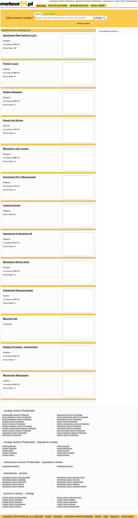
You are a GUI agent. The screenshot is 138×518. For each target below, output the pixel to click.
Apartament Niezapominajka (18, 290)
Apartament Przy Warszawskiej (19, 177)
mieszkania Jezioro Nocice (13, 484)
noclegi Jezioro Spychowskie (13, 504)
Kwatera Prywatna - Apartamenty (20, 347)
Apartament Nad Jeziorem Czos (19, 35)
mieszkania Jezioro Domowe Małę (16, 477)
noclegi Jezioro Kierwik (66, 504)
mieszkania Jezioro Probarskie (69, 426)
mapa (105, 516)
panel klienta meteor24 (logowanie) (79, 516)
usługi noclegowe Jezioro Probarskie (71, 433)
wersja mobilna (127, 516)
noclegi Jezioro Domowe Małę (14, 497)
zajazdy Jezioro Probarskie (67, 435)
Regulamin (58, 516)
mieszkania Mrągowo (10, 466)
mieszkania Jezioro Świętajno (14, 480)
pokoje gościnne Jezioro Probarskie (16, 430)
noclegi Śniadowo (9, 448)
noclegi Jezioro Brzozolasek (68, 506)
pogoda (98, 516)
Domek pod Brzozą (13, 120)
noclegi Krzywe (63, 451)
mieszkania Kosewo (65, 466)
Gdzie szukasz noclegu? (19, 17)
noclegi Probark (63, 455)
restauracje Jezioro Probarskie (14, 433)
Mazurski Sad (10, 319)
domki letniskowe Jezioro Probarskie (17, 419)
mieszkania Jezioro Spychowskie (70, 482)
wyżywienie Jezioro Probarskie (69, 419)
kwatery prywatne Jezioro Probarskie (17, 426)
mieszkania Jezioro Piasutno (68, 480)
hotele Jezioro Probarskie (67, 422)
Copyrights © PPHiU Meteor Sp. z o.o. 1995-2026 (23, 516)
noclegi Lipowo (8, 455)
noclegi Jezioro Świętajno (12, 500)
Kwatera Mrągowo (12, 92)
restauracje (114, 516)
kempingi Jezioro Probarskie (13, 424)
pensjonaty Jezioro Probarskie (69, 428)
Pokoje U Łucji (10, 64)
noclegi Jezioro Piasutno (12, 502)
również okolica (83, 23)
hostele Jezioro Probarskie (13, 422)
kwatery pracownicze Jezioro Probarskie (73, 424)
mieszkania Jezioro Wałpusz (68, 484)
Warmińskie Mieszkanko (16, 375)
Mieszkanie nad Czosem (16, 149)
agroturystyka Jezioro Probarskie (15, 415)
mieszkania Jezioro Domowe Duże (71, 477)
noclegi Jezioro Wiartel (66, 500)
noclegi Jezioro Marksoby (67, 502)
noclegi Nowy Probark (65, 453)
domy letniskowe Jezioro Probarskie (16, 417)
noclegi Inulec (7, 451)
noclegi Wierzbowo (64, 448)
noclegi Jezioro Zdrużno (12, 506)
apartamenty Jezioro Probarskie (69, 415)
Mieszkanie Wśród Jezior (16, 262)
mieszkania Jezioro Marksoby (14, 482)
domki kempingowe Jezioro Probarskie (72, 417)
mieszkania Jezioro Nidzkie (13, 486)
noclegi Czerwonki (9, 453)
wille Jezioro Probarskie (11, 435)
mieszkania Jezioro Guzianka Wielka (71, 486)
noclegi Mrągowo (9, 446)
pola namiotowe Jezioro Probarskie (71, 430)
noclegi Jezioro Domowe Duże (69, 497)
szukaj (100, 17)
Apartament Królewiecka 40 (17, 234)
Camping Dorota (11, 205)
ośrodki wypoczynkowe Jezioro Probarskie (19, 428)
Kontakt (48, 516)
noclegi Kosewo (63, 446)
